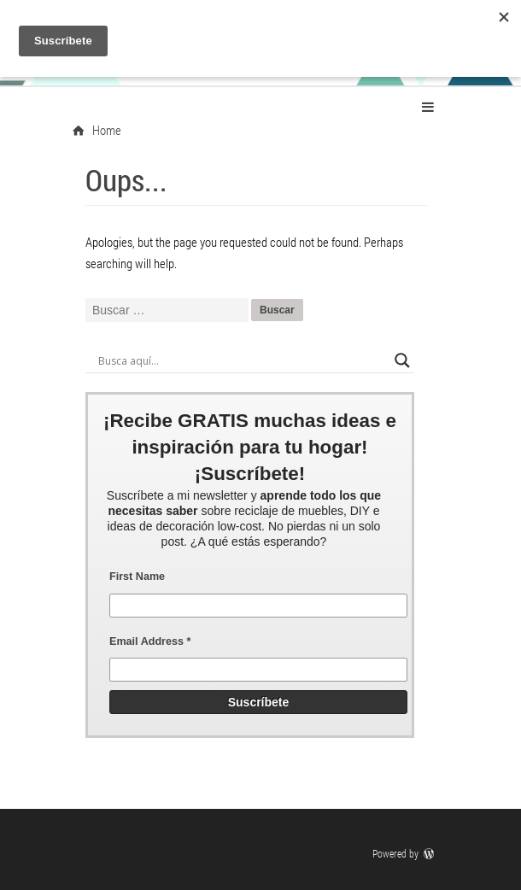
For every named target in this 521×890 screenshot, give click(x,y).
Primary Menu (427, 106)
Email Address (149, 641)
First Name (137, 577)
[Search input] (242, 360)
